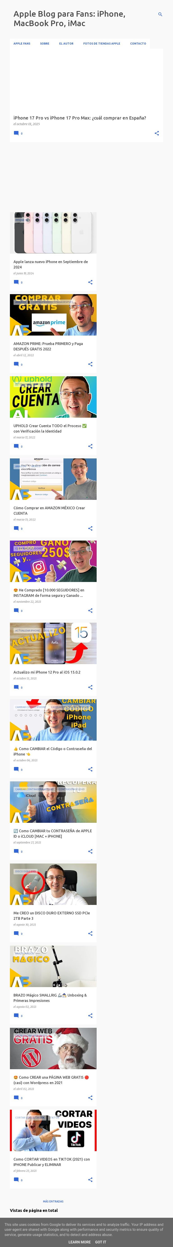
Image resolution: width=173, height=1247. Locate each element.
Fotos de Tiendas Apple (101, 43)
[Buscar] (160, 14)
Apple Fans (22, 43)
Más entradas (53, 1201)
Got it (100, 1242)
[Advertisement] (53, 177)
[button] (156, 134)
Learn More (79, 1242)
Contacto (138, 43)
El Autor (66, 43)
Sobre (44, 43)
